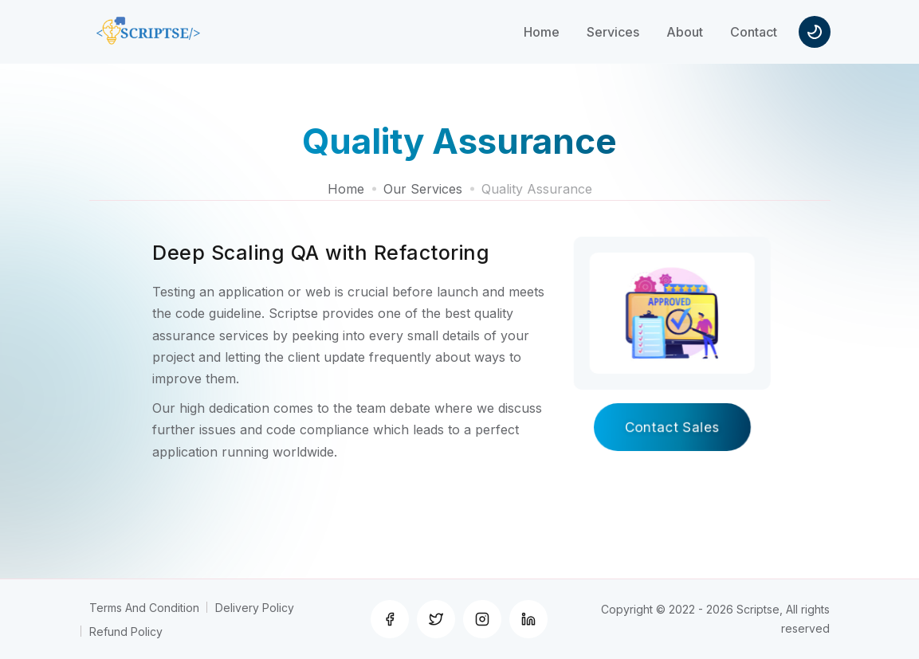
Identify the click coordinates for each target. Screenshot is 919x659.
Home (346, 189)
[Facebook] (390, 619)
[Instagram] (482, 619)
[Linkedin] (528, 619)
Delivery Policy (254, 607)
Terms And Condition (144, 607)
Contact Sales (672, 427)
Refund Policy (126, 631)
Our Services (422, 189)
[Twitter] (436, 619)
